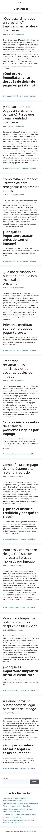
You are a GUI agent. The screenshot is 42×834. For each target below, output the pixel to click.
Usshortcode (21, 8)
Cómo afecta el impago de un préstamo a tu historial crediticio (20, 468)
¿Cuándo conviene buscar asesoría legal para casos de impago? (20, 705)
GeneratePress (31, 831)
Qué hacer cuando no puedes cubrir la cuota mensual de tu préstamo (20, 278)
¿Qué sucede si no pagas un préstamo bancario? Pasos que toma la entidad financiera (18, 114)
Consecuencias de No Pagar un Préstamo (20, 96)
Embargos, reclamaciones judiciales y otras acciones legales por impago (18, 368)
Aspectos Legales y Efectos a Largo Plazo (20, 454)
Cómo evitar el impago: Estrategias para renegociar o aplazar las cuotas (21, 185)
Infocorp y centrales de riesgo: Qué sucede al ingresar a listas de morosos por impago (20, 555)
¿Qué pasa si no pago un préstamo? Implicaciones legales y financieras (20, 24)
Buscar (5, 778)
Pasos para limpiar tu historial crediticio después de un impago (20, 622)
